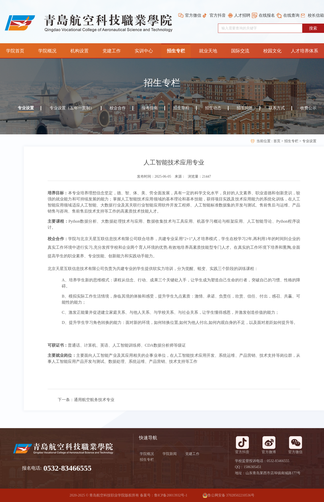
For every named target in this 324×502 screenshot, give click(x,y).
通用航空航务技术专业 (94, 400)
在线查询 (291, 15)
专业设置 (26, 108)
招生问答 (245, 108)
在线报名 (267, 15)
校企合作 (118, 108)
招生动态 (213, 108)
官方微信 (193, 15)
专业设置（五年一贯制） (72, 108)
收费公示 (308, 108)
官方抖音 (218, 15)
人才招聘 (242, 15)
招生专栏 (291, 141)
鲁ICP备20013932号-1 (170, 495)
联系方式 (277, 108)
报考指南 (149, 108)
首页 (277, 141)
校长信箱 (316, 15)
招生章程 (181, 108)
